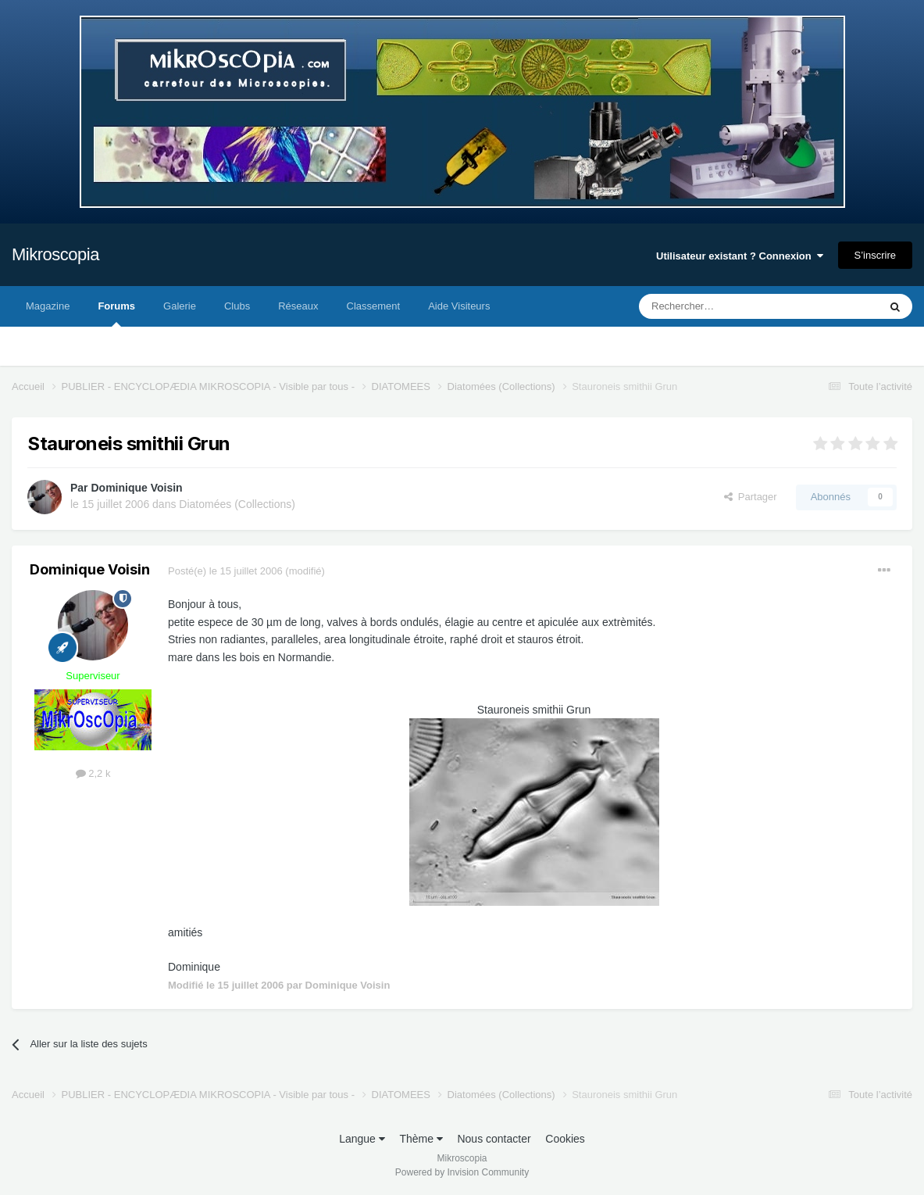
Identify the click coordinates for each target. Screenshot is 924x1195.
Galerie (179, 306)
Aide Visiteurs (459, 306)
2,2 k (93, 773)
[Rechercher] (726, 306)
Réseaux (298, 306)
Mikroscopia (55, 254)
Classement (374, 306)
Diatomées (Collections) (237, 504)
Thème (420, 1138)
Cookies (565, 1138)
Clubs (237, 306)
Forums (116, 313)
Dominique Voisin (136, 487)
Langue (362, 1138)
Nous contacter (493, 1138)
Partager (750, 497)
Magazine (48, 306)
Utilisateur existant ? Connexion (739, 256)
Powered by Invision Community (462, 1172)
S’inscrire (875, 255)
